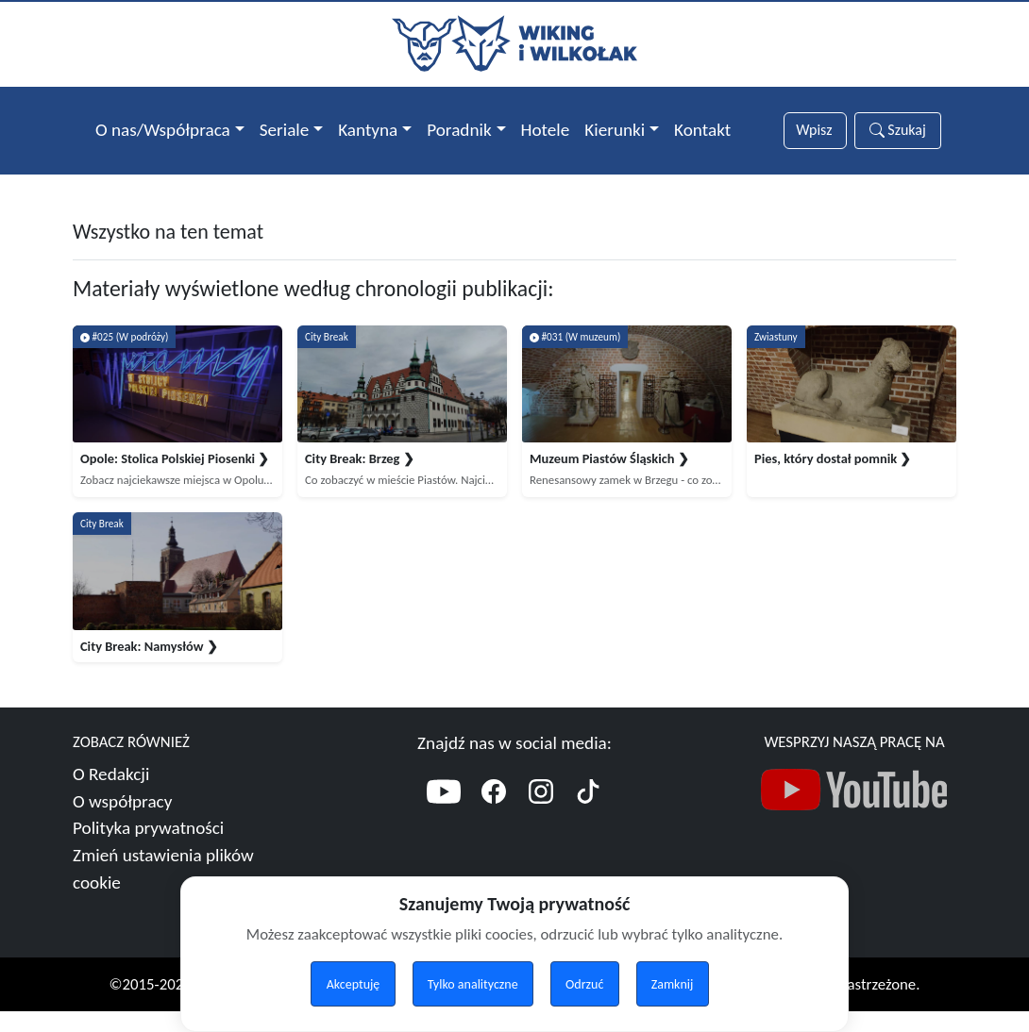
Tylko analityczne (473, 984)
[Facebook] (494, 815)
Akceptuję (353, 984)
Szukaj (897, 130)
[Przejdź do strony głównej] (514, 42)
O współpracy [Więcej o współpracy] (122, 821)
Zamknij (672, 984)
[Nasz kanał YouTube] (854, 814)
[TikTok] (588, 815)
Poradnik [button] (459, 130)
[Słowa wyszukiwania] (815, 130)
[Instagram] (541, 815)
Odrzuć (584, 984)
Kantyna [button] (367, 130)
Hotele (545, 130)
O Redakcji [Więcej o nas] (111, 794)
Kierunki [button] (614, 130)
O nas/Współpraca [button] (162, 130)
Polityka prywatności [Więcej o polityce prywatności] (148, 848)
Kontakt (702, 130)
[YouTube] (443, 815)
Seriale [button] (285, 130)
